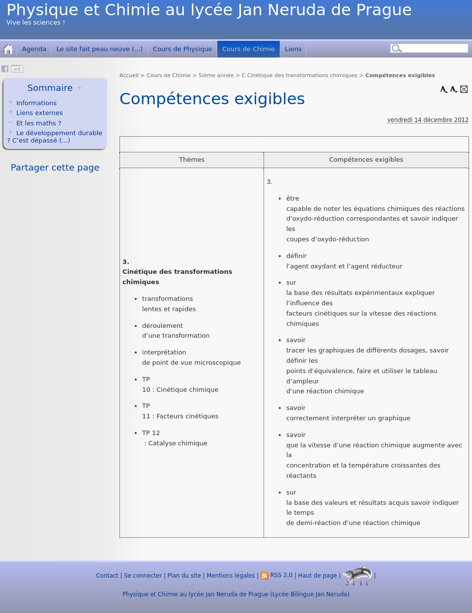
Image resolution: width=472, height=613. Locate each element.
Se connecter (143, 575)
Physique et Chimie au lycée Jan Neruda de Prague (209, 9)
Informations (36, 103)
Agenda (34, 49)
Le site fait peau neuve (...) (100, 49)
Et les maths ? (34, 123)
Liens (293, 49)
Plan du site (184, 575)
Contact (107, 575)
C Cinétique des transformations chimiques (299, 75)
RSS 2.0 (277, 575)
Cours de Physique (182, 49)
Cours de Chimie (248, 49)
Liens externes (39, 113)
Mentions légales (230, 575)
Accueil (129, 75)
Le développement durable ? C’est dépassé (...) (54, 136)
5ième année (216, 75)
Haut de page (317, 575)
